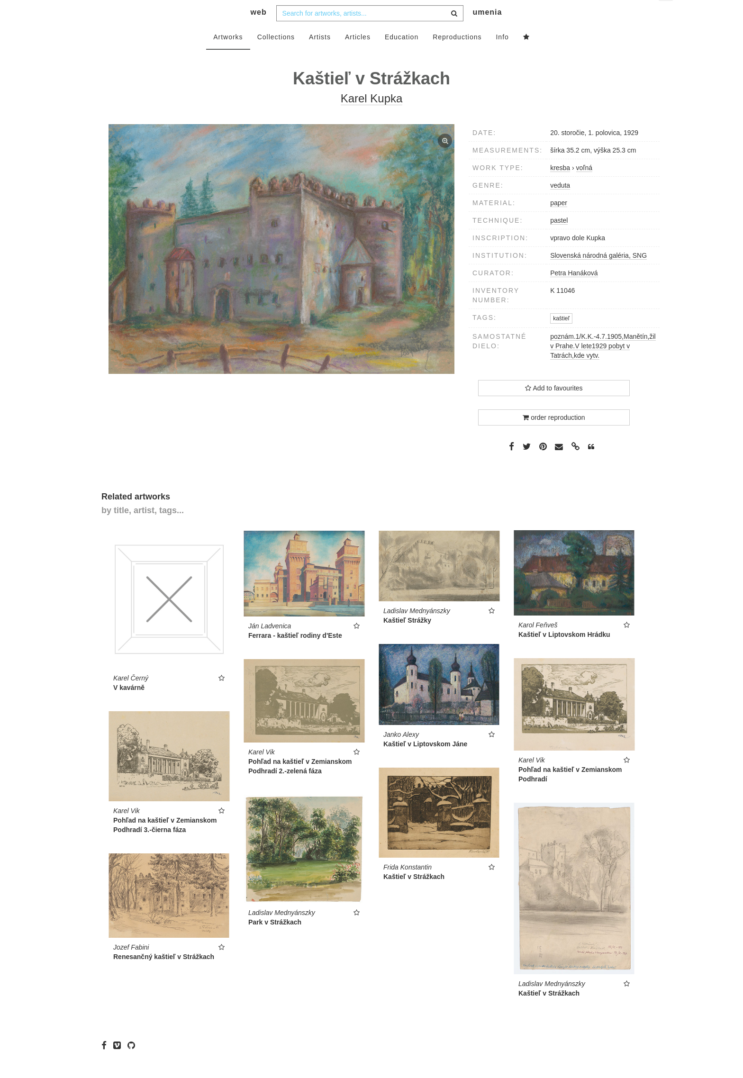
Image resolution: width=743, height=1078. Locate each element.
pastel (559, 239)
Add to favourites (553, 407)
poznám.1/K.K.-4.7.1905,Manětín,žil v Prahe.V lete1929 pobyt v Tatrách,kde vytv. (603, 365)
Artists (320, 55)
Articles (358, 55)
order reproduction (554, 436)
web (259, 31)
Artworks (228, 55)
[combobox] (369, 32)
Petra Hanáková (574, 291)
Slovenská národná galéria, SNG (598, 274)
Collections (276, 55)
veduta (560, 204)
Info (502, 55)
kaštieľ (561, 337)
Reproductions (457, 55)
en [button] (666, 14)
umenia (487, 31)
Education (401, 55)
